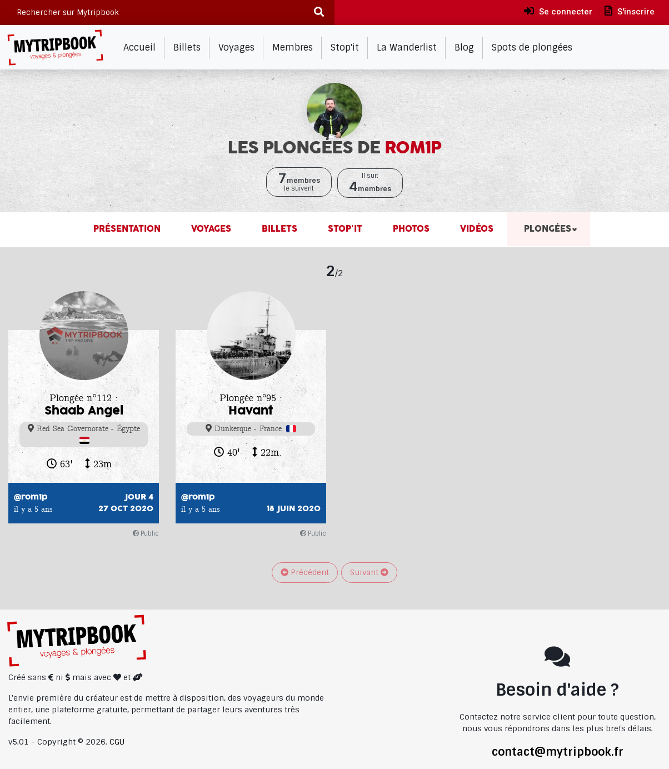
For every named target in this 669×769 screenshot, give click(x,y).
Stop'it (345, 47)
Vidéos (475, 229)
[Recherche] (318, 12)
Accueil (139, 47)
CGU (116, 742)
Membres (292, 47)
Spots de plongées (532, 47)
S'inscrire (630, 11)
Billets (187, 47)
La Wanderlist (407, 47)
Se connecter (558, 11)
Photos (410, 229)
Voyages (236, 47)
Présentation (127, 229)
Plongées (546, 229)
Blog (464, 47)
